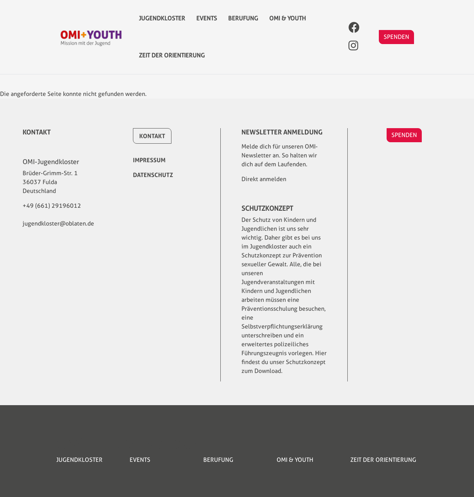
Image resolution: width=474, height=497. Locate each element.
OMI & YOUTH (287, 22)
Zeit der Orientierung (172, 66)
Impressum (149, 160)
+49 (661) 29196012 (52, 205)
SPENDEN (396, 44)
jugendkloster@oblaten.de (58, 223)
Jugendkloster (162, 22)
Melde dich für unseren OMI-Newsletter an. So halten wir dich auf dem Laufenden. (279, 155)
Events (206, 22)
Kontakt (152, 136)
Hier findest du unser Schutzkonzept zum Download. (284, 362)
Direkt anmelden (263, 179)
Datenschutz (153, 175)
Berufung (243, 22)
